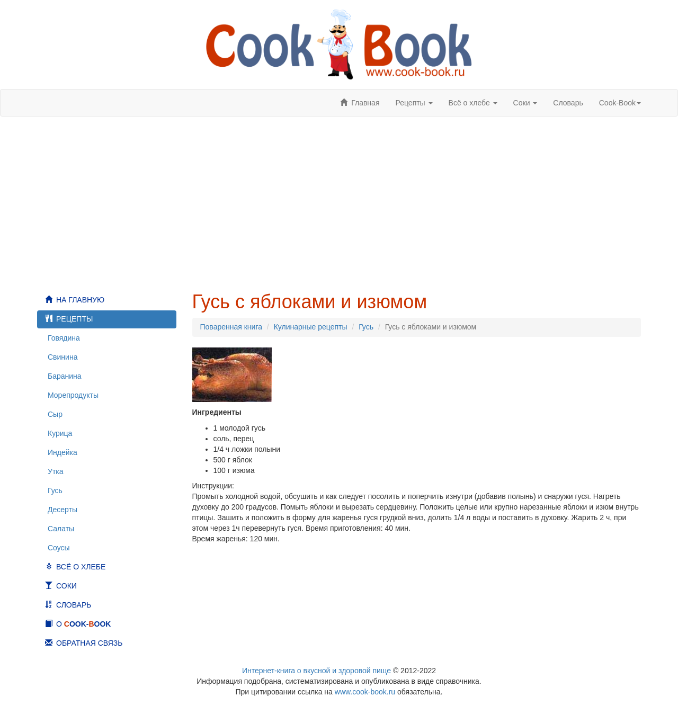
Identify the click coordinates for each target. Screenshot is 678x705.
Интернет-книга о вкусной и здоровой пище (316, 670)
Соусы (59, 547)
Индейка (62, 452)
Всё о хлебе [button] (473, 103)
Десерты (62, 509)
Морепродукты (73, 395)
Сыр (55, 414)
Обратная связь (89, 643)
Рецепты (74, 319)
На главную (80, 300)
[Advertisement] (339, 204)
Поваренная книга (231, 327)
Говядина (64, 338)
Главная (365, 103)
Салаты (61, 528)
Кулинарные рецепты (310, 327)
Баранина (65, 376)
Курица (60, 433)
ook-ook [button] (620, 103)
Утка (56, 471)
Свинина (62, 357)
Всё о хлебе (80, 567)
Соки (66, 586)
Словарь (568, 103)
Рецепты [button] (413, 103)
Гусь (55, 490)
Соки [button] (525, 103)
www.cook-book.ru (365, 692)
